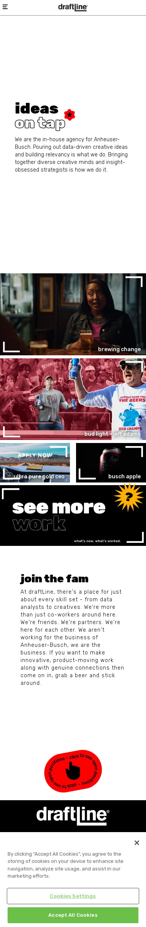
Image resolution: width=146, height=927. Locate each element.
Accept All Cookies (72, 915)
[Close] (137, 842)
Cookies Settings (73, 896)
